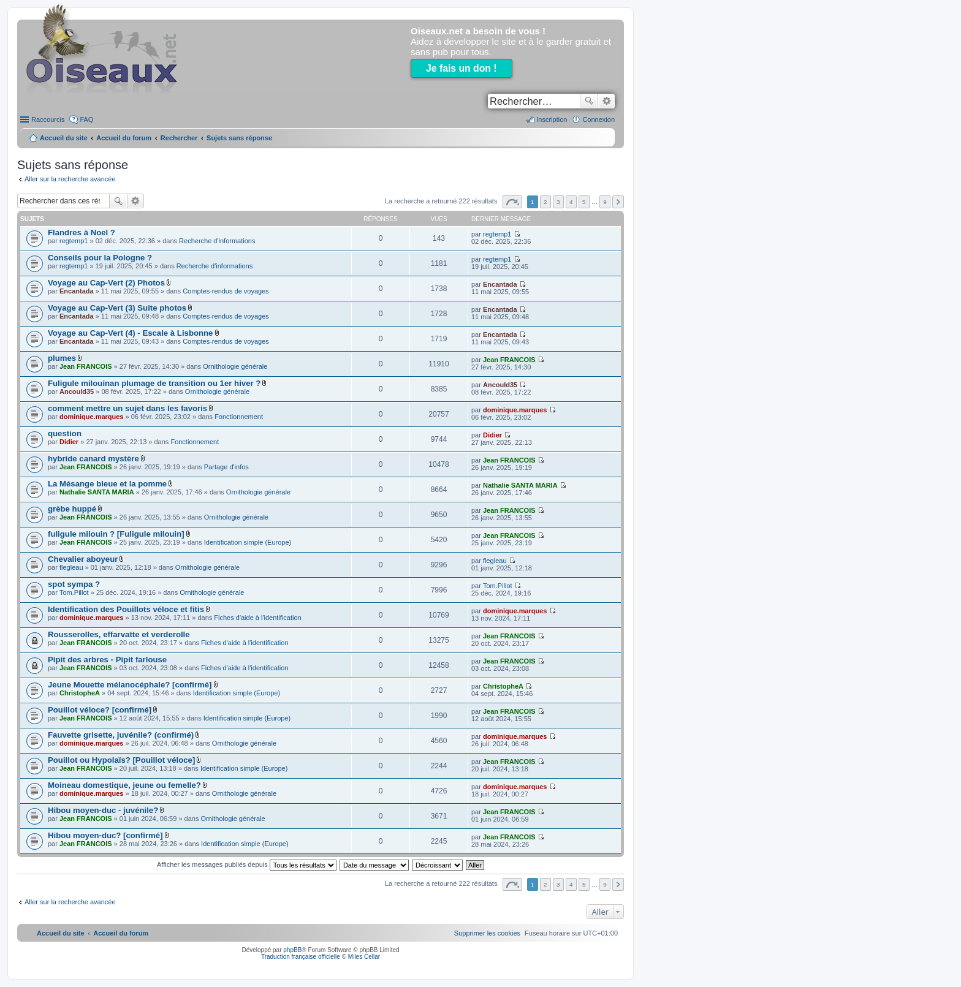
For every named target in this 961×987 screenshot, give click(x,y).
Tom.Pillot (74, 592)
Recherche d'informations (217, 240)
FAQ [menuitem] (86, 119)
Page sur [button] (512, 201)
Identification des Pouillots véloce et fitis (126, 609)
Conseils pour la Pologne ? (100, 257)
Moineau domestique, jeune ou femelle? (124, 785)
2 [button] (545, 202)
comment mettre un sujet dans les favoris (127, 408)
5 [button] (584, 202)
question (65, 433)
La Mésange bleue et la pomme (107, 483)
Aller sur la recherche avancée (70, 179)
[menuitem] (487, 933)
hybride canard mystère (93, 458)
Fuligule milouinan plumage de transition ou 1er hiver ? (154, 383)
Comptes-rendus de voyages (226, 291)
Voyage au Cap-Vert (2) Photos (106, 282)
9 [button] (605, 202)
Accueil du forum (123, 138)
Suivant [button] (618, 201)
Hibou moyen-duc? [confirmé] (105, 835)
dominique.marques (91, 416)
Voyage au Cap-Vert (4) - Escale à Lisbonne (130, 333)
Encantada (76, 291)
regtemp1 (73, 240)
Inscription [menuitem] (551, 119)
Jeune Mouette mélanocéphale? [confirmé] (129, 684)
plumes (62, 358)
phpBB (292, 950)
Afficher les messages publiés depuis (246, 864)
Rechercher (589, 101)
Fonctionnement (239, 416)
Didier (68, 441)
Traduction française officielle (300, 956)
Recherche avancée (606, 101)
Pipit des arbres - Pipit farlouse (107, 659)
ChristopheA (79, 693)
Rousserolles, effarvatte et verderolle (119, 634)
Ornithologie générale (235, 366)
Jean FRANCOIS (85, 366)
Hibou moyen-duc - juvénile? (103, 810)
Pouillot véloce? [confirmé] (99, 709)
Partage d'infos (226, 467)
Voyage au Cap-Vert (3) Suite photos (117, 307)
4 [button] (571, 202)
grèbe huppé (72, 508)
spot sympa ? (74, 584)
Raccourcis (47, 119)
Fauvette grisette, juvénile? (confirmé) (121, 734)
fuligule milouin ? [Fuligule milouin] (116, 534)
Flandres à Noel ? (81, 232)
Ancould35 (76, 391)
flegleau (71, 567)
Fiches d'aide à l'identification (257, 617)
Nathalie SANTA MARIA (96, 492)
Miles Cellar (364, 956)
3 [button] (558, 202)
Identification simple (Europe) (247, 542)
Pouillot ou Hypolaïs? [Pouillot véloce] (121, 760)
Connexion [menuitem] (598, 119)
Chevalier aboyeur (83, 559)
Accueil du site (64, 138)
